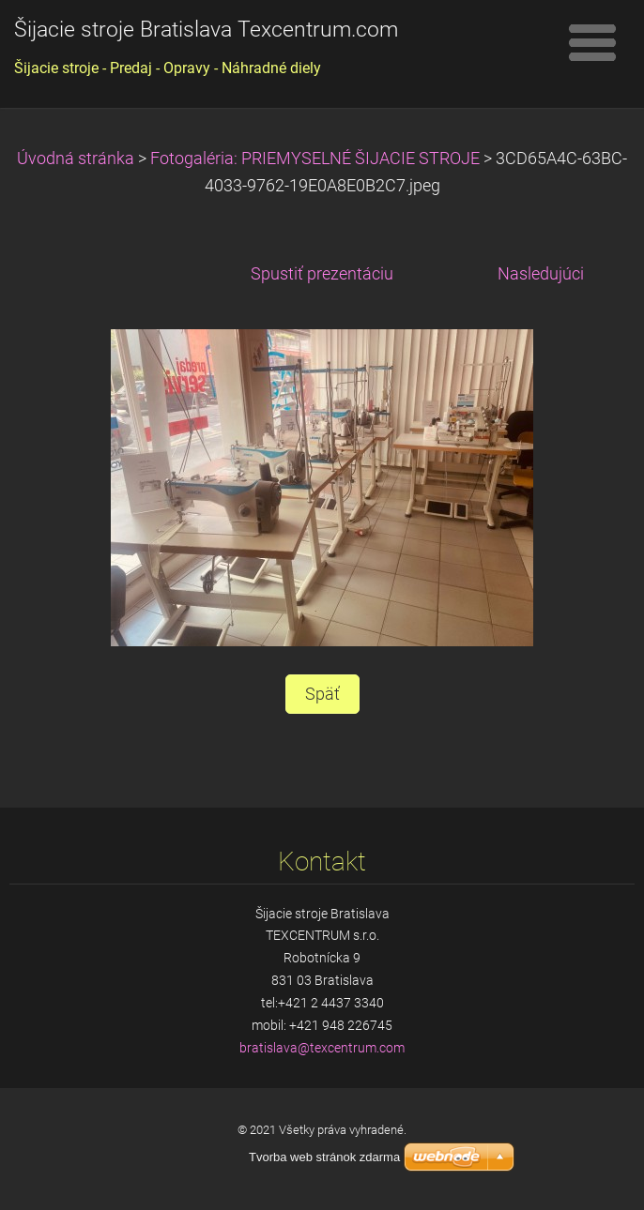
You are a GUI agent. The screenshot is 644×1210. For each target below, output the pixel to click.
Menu (592, 42)
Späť (322, 694)
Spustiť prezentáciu (322, 274)
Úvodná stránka (75, 158)
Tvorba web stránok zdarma (324, 1157)
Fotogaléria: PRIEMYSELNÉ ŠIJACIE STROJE (315, 158)
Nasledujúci (541, 274)
